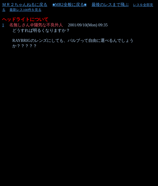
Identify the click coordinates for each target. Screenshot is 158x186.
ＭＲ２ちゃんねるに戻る (24, 4)
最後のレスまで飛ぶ (110, 4)
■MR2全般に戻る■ (69, 4)
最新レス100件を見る (25, 10)
